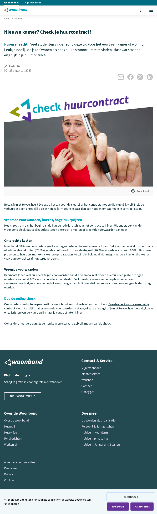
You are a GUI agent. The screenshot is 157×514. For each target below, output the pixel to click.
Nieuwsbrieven (22, 396)
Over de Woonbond (16, 420)
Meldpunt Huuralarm (94, 432)
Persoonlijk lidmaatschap (97, 426)
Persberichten (13, 438)
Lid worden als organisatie (98, 420)
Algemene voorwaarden (19, 462)
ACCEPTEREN (142, 506)
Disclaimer (11, 468)
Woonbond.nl (11, 2)
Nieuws (18, 18)
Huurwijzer (11, 432)
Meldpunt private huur (95, 438)
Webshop (87, 380)
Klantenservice (90, 374)
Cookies (9, 480)
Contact (86, 386)
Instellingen (130, 497)
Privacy (8, 474)
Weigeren (118, 506)
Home (7, 18)
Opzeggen (87, 392)
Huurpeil (9, 426)
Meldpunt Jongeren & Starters (100, 444)
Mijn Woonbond (33, 2)
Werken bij (10, 444)
